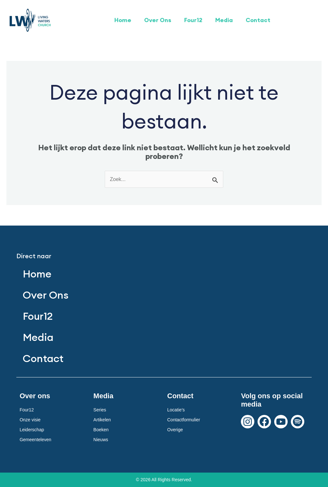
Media (38, 337)
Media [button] (224, 20)
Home (122, 20)
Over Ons (157, 20)
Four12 (193, 20)
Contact (258, 20)
